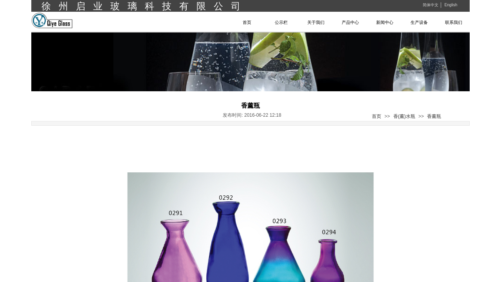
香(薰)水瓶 (404, 116)
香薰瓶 (434, 116)
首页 (376, 116)
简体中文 (430, 5)
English (450, 5)
